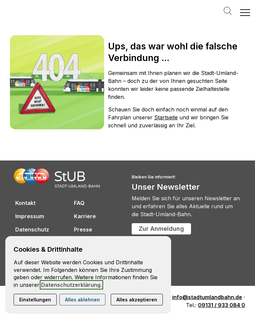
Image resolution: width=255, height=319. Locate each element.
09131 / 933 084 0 (221, 305)
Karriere (85, 216)
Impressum (29, 216)
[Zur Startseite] (36, 12)
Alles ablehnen (82, 299)
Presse (83, 229)
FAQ (79, 203)
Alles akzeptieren (136, 299)
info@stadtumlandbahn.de (207, 297)
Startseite (166, 117)
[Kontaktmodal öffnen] (5, 5)
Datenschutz (32, 229)
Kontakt (25, 203)
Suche (227, 11)
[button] (245, 12)
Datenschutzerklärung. (71, 285)
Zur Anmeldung (161, 228)
